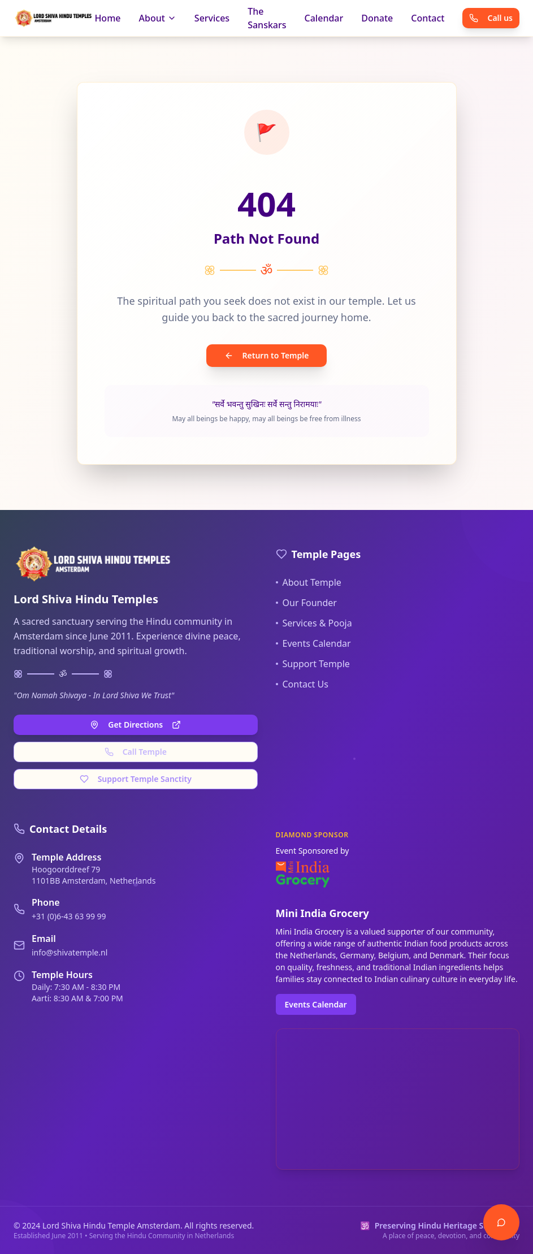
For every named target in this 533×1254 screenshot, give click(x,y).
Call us (491, 17)
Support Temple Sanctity (136, 778)
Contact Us (302, 684)
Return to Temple (266, 355)
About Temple (308, 582)
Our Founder (306, 602)
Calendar (324, 18)
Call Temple (136, 751)
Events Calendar (313, 643)
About (157, 18)
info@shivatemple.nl (69, 952)
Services (211, 18)
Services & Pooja (314, 623)
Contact (427, 18)
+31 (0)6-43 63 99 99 (69, 916)
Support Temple (313, 664)
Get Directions (135, 724)
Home (107, 18)
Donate (377, 18)
